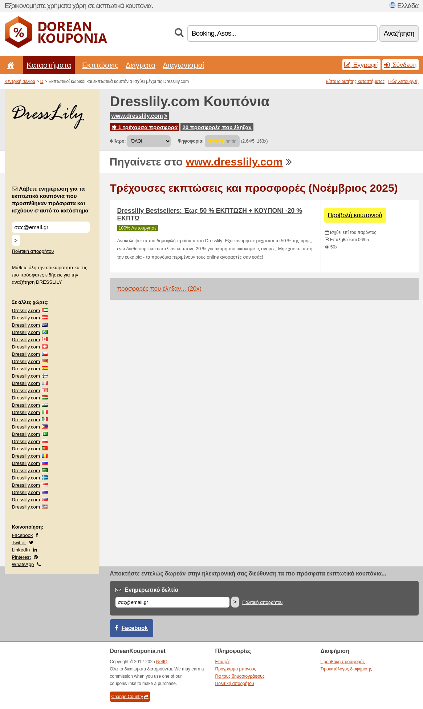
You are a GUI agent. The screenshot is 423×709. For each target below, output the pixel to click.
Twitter (19, 542)
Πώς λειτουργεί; (403, 81)
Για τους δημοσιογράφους (240, 676)
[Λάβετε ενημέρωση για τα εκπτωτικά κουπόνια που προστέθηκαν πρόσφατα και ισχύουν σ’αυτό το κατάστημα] (51, 227)
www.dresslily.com (139, 116)
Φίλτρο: (118, 141)
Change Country (130, 696)
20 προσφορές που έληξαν (216, 127)
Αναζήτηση (399, 33)
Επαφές (223, 661)
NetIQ (161, 661)
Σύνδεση (400, 64)
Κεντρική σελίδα (20, 81)
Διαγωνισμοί (183, 65)
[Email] (172, 602)
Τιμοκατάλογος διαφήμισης (346, 669)
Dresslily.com (26, 310)
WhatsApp (23, 564)
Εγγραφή (361, 64)
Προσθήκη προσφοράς (343, 661)
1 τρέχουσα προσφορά (145, 127)
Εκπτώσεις (100, 65)
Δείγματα (140, 65)
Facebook (22, 535)
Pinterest (21, 557)
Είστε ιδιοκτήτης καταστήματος (355, 81)
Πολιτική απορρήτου (33, 251)
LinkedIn (21, 550)
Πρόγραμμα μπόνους (235, 669)
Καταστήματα (49, 65)
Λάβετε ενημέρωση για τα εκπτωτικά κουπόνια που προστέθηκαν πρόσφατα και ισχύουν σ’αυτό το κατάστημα (50, 200)
